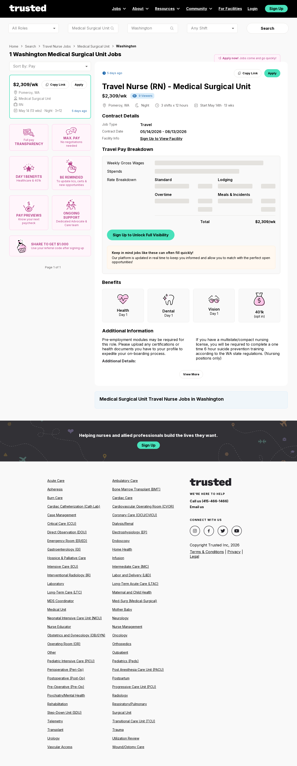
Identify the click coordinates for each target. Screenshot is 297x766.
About (140, 8)
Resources (168, 8)
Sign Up (276, 8)
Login (253, 8)
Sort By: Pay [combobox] (24, 66)
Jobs (119, 8)
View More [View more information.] (191, 374)
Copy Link (55, 84)
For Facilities (230, 8)
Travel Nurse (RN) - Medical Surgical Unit (176, 86)
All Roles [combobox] (20, 28)
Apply (79, 84)
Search (267, 28)
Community (199, 8)
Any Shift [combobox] (199, 28)
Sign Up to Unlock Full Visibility (141, 235)
